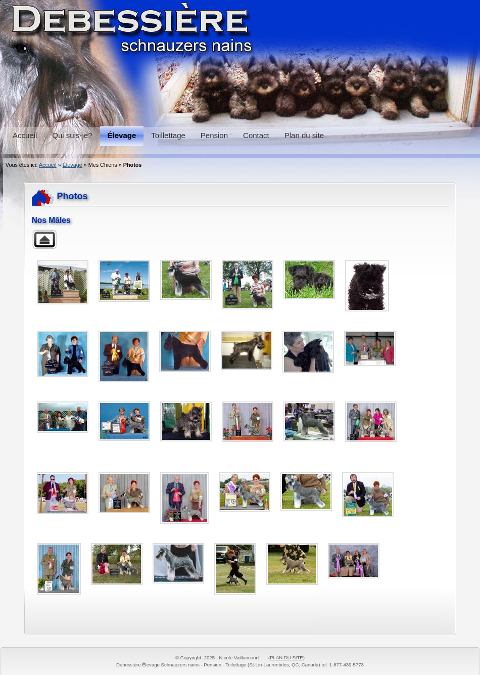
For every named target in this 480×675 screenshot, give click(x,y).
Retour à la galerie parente (44, 239)
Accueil (48, 165)
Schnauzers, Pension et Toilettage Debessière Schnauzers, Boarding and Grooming (240, 60)
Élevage (72, 165)
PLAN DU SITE (286, 657)
